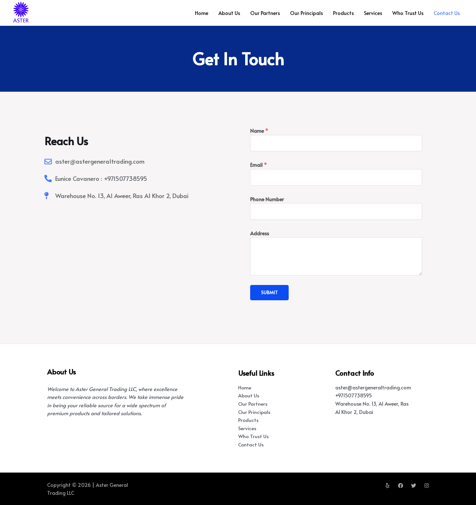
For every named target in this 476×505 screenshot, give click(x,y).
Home (201, 12)
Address (277, 233)
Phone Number (285, 199)
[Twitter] (413, 485)
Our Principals (306, 12)
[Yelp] (387, 485)
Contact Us (447, 12)
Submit (287, 292)
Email (276, 164)
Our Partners (265, 12)
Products (343, 12)
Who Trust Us (407, 12)
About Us (229, 12)
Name (277, 130)
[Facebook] (400, 485)
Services (373, 12)
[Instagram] (426, 485)
